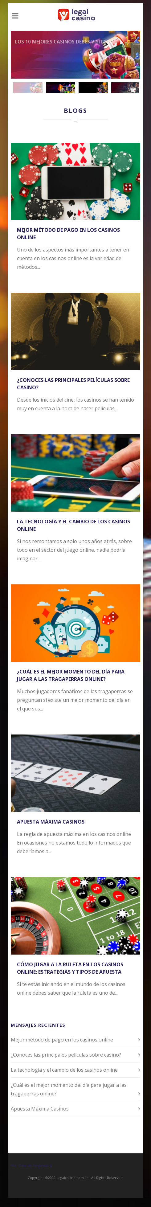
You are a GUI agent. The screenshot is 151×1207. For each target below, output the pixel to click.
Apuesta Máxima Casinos (50, 821)
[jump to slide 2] (60, 87)
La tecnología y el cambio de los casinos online (64, 1069)
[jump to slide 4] (126, 87)
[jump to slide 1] (28, 87)
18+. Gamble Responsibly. (32, 1165)
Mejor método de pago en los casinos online (62, 1039)
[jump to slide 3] (93, 87)
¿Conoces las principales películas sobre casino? (66, 1054)
